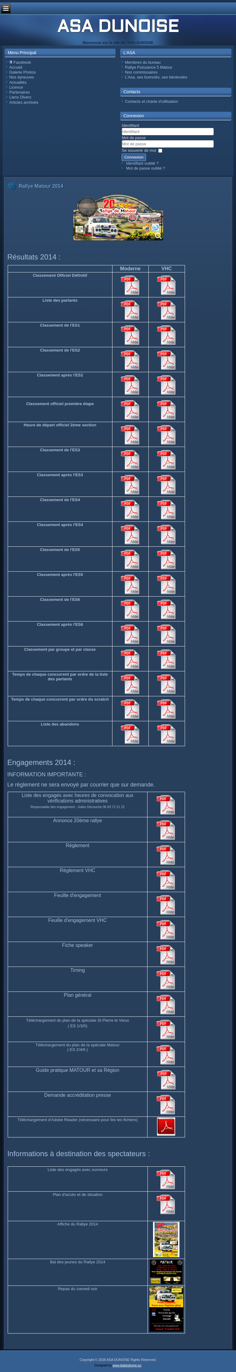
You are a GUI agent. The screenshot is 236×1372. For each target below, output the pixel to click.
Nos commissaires (141, 72)
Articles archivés (23, 102)
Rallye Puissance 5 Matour (148, 67)
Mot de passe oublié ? (145, 168)
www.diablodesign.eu (126, 1365)
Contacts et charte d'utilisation (151, 101)
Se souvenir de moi (139, 150)
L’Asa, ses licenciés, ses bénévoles (156, 77)
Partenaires (19, 92)
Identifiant (130, 125)
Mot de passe (134, 137)
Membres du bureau (142, 62)
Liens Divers (20, 97)
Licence (16, 87)
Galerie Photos (22, 72)
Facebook (20, 62)
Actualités (17, 82)
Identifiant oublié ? (142, 163)
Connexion (133, 157)
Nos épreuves (21, 77)
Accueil (15, 67)
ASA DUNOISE (118, 28)
